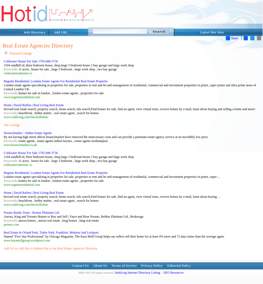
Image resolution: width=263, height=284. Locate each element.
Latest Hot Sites (212, 32)
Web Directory (34, 32)
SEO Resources (174, 272)
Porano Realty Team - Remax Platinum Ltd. (32, 212)
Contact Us (80, 266)
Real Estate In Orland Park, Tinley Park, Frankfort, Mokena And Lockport (51, 232)
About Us (100, 266)
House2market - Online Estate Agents (28, 133)
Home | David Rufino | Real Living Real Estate (34, 105)
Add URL (61, 32)
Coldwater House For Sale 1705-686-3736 (31, 61)
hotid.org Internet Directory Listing (137, 272)
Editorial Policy (179, 266)
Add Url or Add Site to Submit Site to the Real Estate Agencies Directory (50, 248)
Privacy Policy (152, 266)
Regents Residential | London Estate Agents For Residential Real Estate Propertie (56, 81)
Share (232, 38)
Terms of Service (124, 266)
